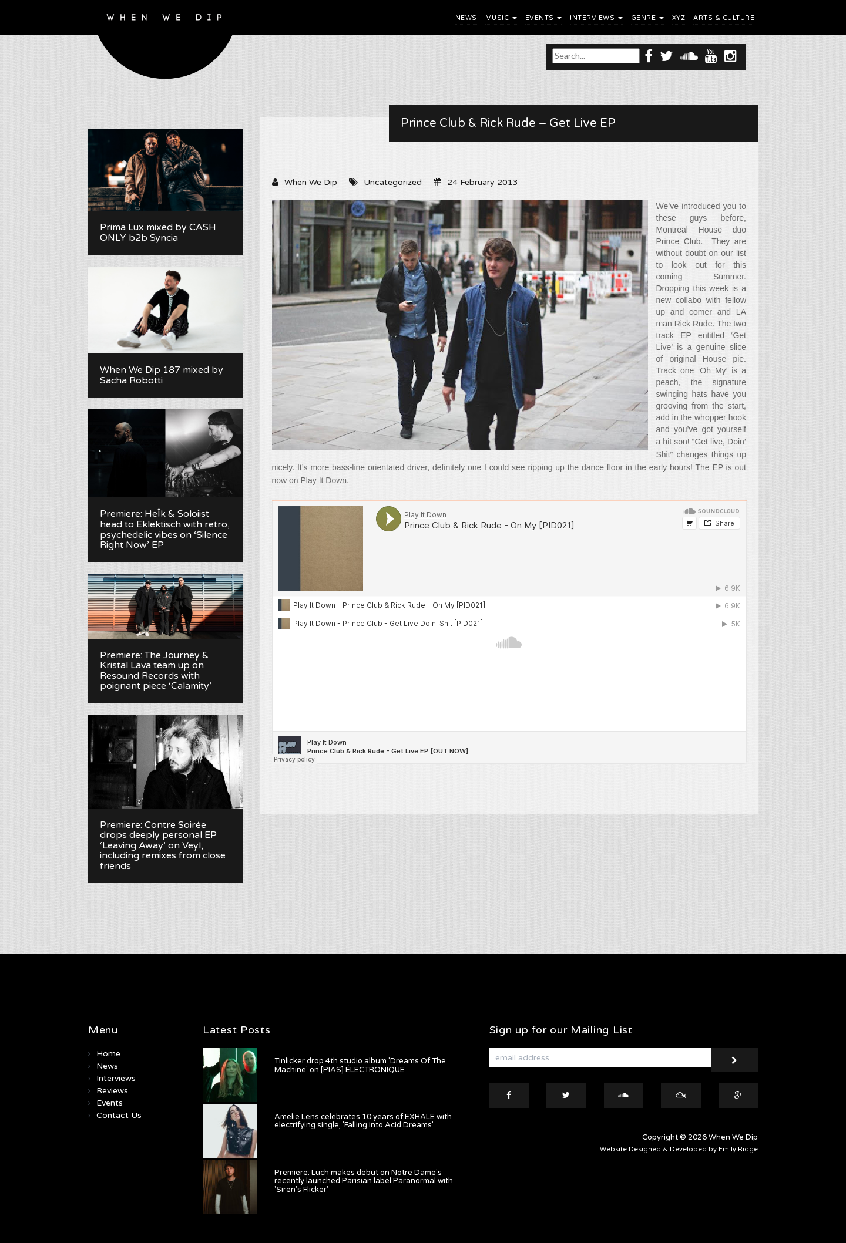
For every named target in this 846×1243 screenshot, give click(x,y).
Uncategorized (393, 182)
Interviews (596, 18)
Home (108, 1054)
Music (501, 18)
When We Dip (310, 182)
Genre (647, 18)
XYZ (679, 18)
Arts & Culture (723, 18)
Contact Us (119, 1115)
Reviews (112, 1091)
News (466, 18)
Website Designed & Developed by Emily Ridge (679, 1149)
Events (543, 18)
